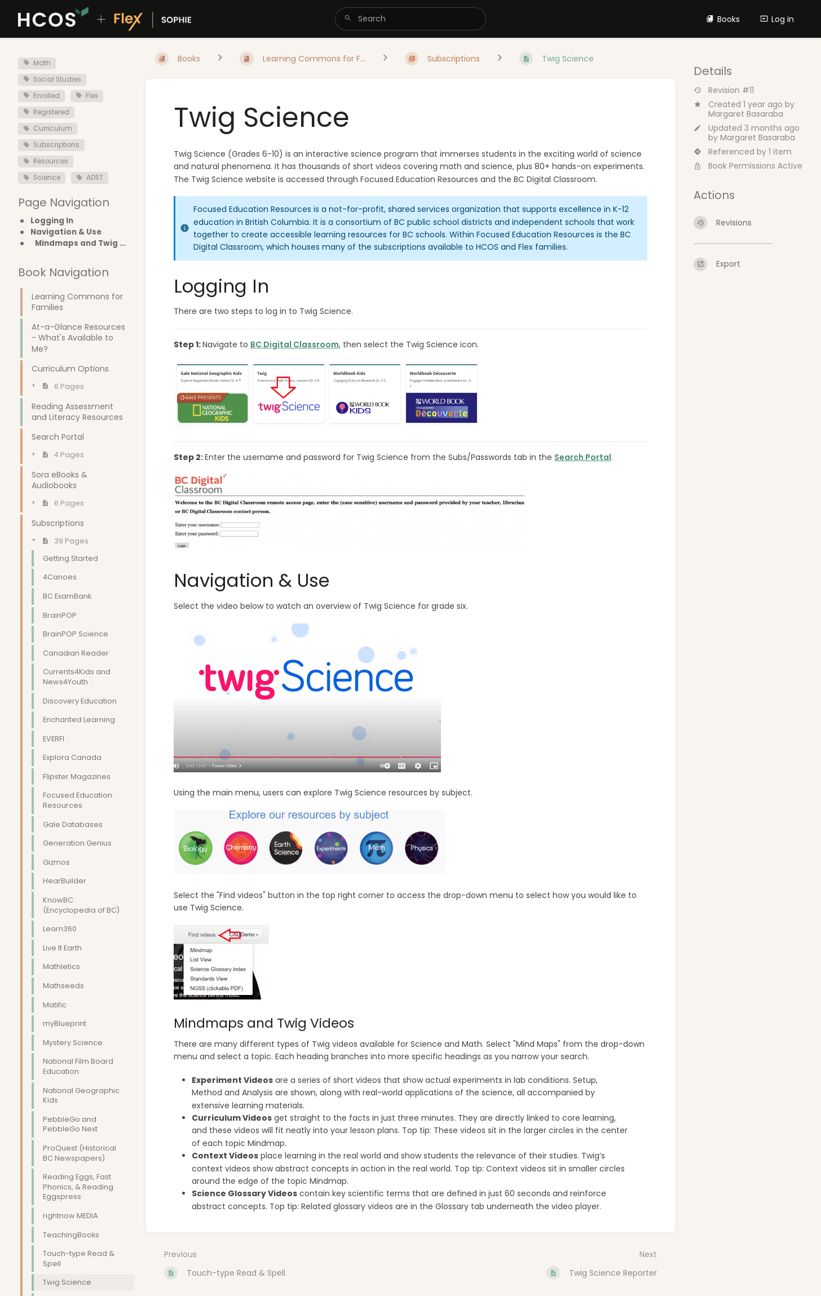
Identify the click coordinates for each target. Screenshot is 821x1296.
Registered (46, 112)
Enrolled (41, 95)
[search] (411, 18)
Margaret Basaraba (745, 114)
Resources (45, 161)
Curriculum (47, 128)
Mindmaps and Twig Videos (81, 243)
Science (41, 177)
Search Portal (582, 457)
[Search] (348, 19)
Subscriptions (51, 144)
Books (723, 19)
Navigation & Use (65, 232)
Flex (87, 95)
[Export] (748, 264)
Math (37, 63)
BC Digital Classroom (294, 344)
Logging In (51, 220)
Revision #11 (724, 90)
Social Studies (52, 79)
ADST (89, 177)
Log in (777, 19)
